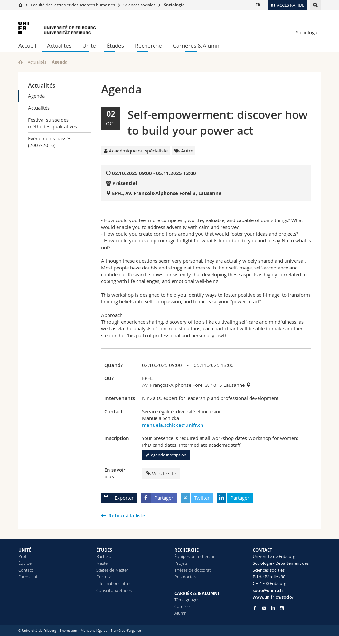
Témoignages (186, 599)
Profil (23, 556)
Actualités (59, 45)
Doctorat (104, 577)
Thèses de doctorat (192, 570)
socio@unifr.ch (268, 590)
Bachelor (104, 556)
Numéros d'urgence (126, 631)
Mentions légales (94, 631)
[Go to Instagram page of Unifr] (282, 608)
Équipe (25, 563)
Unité (89, 45)
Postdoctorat (186, 577)
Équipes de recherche (194, 556)
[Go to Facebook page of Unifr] (255, 608)
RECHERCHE (186, 550)
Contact (25, 570)
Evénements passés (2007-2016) (49, 141)
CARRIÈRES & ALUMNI (196, 593)
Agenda (36, 96)
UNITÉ (24, 550)
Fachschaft (28, 577)
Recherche (148, 45)
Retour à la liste (126, 515)
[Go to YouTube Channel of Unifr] (264, 608)
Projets (181, 563)
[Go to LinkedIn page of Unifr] (273, 608)
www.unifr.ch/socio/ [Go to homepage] (273, 597)
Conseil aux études (114, 590)
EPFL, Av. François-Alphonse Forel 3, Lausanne (166, 193)
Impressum (68, 631)
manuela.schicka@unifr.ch (172, 425)
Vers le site (161, 473)
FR (257, 5)
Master (102, 563)
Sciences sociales (139, 5)
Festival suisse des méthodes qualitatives (52, 123)
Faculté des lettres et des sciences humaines (73, 5)
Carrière (182, 606)
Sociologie (174, 5)
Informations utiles (113, 583)
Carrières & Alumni (197, 45)
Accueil (27, 45)
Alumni (181, 613)
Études (115, 45)
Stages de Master (112, 570)
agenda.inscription (166, 455)
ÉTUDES (104, 550)
